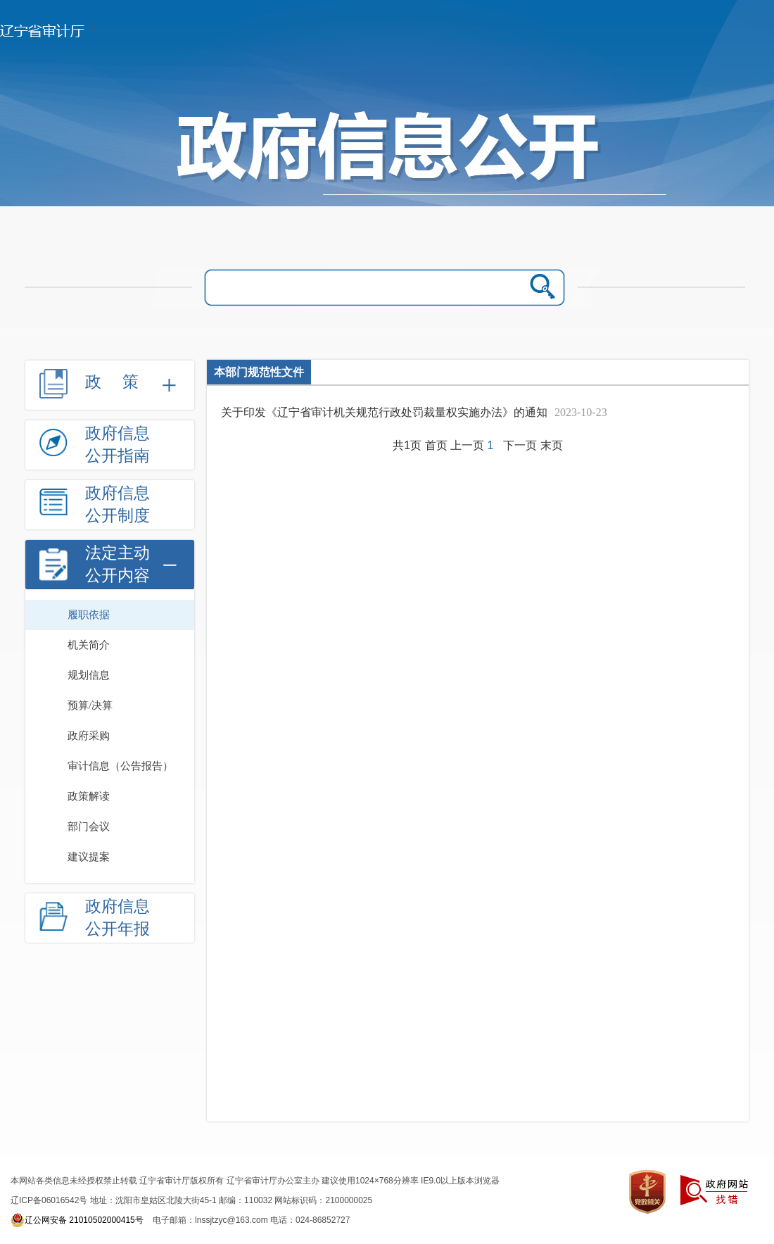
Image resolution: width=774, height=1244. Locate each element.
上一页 (467, 445)
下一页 (520, 445)
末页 (551, 445)
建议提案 (89, 856)
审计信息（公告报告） (120, 766)
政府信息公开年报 (117, 918)
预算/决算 (90, 705)
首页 (436, 445)
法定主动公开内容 (117, 564)
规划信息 (89, 675)
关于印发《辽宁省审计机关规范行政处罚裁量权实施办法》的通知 (384, 412)
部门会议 (89, 826)
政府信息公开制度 (117, 504)
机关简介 (89, 645)
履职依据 (89, 614)
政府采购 (89, 735)
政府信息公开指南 (117, 445)
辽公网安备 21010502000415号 (77, 1220)
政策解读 (89, 796)
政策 (122, 382)
